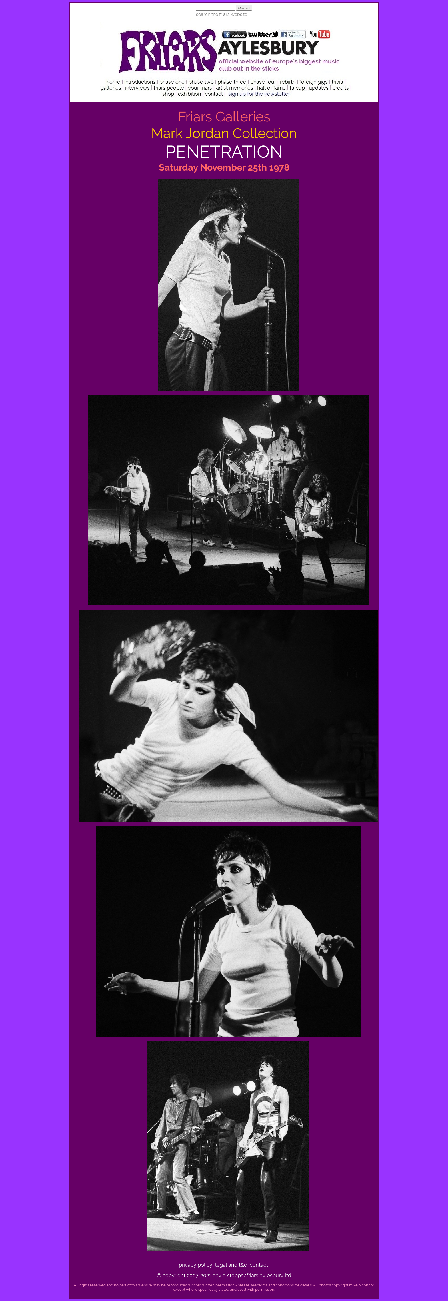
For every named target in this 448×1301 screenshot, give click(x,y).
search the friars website (221, 14)
